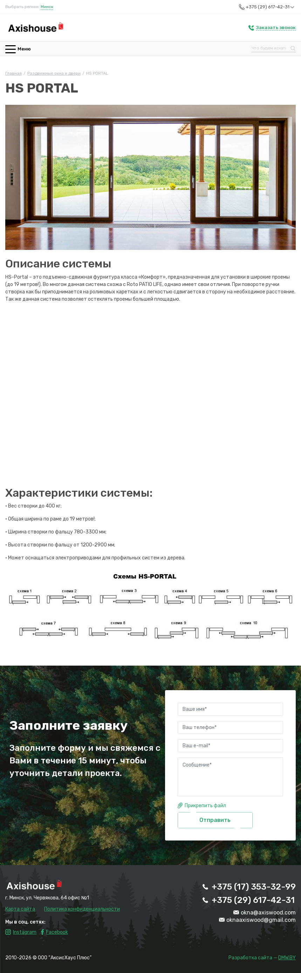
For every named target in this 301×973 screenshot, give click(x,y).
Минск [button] (47, 6)
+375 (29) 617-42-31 (271, 7)
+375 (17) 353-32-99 (254, 887)
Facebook (57, 932)
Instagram (24, 932)
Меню (18, 48)
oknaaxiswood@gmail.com (261, 920)
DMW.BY (287, 958)
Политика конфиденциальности (82, 909)
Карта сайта (20, 909)
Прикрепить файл (205, 806)
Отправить (215, 820)
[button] (272, 28)
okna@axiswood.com (268, 912)
